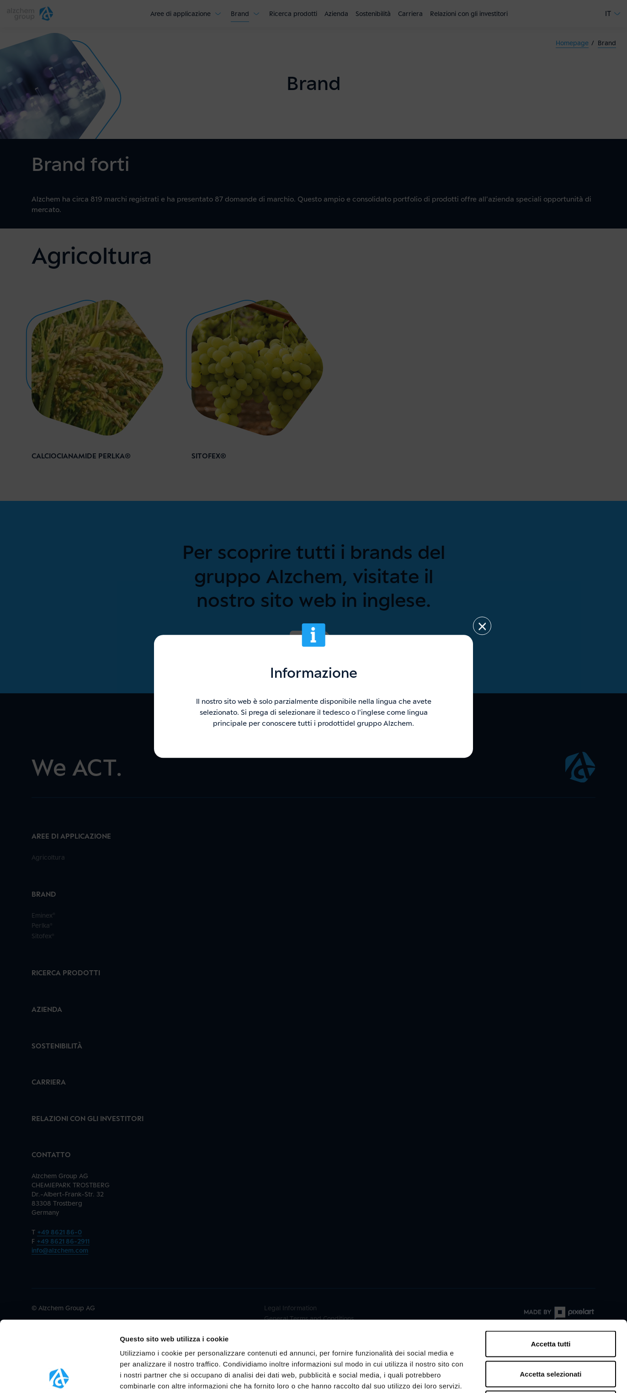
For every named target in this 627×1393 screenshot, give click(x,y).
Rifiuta (551, 1333)
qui (156, 1337)
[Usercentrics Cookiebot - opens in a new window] (59, 1375)
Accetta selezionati (550, 1303)
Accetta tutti (551, 1273)
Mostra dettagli (480, 1375)
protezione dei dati (305, 1326)
